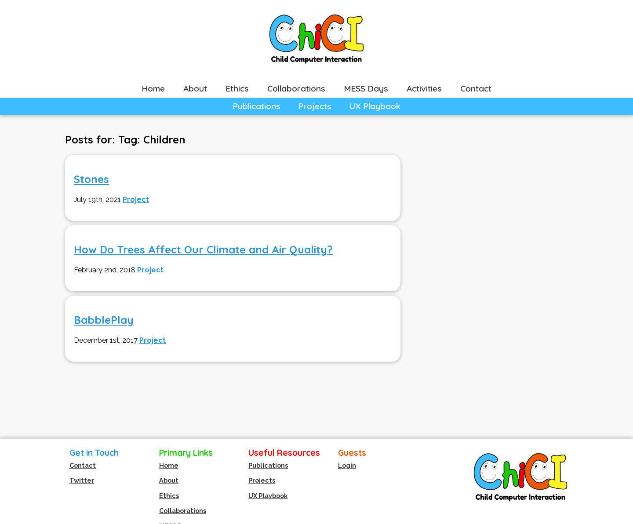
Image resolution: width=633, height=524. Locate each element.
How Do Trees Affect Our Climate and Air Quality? (203, 249)
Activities (424, 88)
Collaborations (296, 88)
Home (153, 88)
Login (347, 465)
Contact (475, 88)
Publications (256, 106)
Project (136, 199)
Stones (91, 179)
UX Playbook (374, 106)
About (195, 88)
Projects (314, 106)
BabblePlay (104, 319)
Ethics (237, 88)
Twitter (81, 480)
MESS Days (366, 88)
